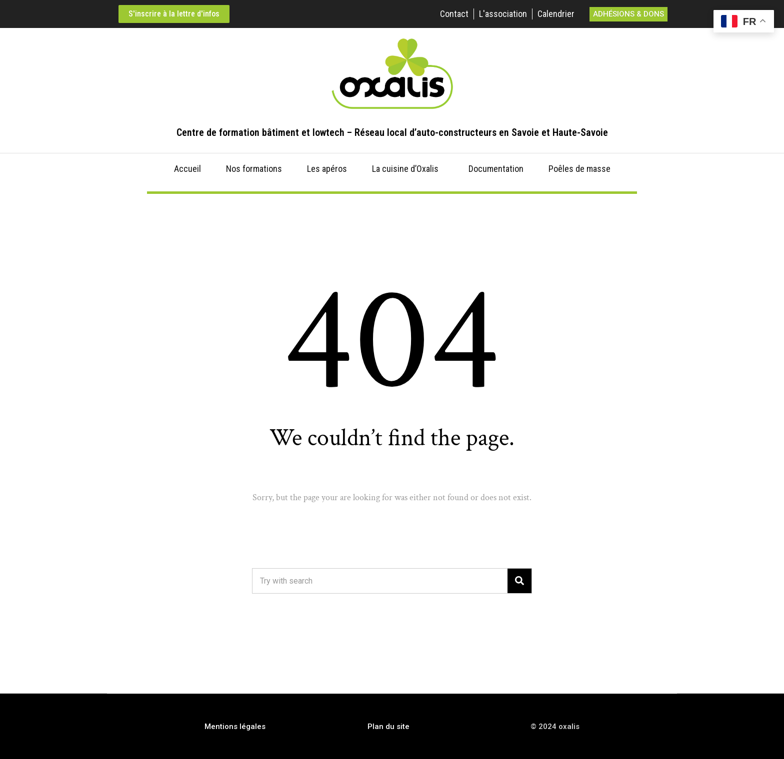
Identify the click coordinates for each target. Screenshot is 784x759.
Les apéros (327, 168)
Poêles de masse (579, 168)
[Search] (520, 581)
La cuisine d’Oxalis (405, 168)
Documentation (496, 168)
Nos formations (254, 168)
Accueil (187, 168)
